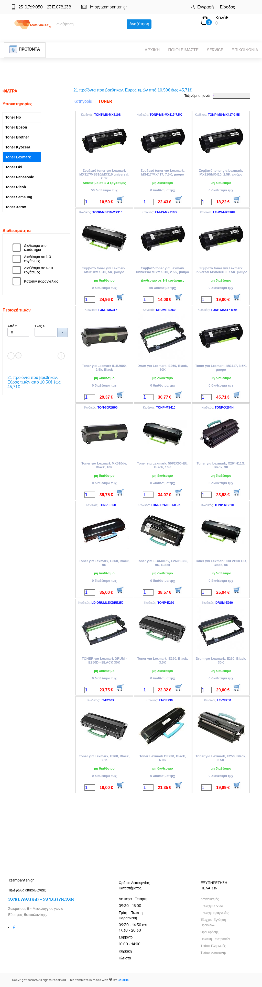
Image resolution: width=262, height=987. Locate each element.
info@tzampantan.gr (108, 7)
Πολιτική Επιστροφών (215, 939)
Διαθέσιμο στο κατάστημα (35, 247)
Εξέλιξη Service (212, 906)
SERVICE (215, 50)
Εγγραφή (205, 7)
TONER (105, 101)
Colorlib (123, 980)
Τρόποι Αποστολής (213, 953)
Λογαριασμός (210, 899)
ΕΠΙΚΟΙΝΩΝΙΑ (245, 50)
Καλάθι (222, 17)
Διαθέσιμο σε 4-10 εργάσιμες (38, 270)
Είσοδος (227, 7)
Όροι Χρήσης (210, 932)
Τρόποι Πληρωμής (213, 946)
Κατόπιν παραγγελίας (41, 281)
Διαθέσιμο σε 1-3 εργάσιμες (37, 259)
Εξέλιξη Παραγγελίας (215, 913)
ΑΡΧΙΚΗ (152, 50)
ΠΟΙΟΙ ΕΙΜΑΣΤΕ (183, 50)
